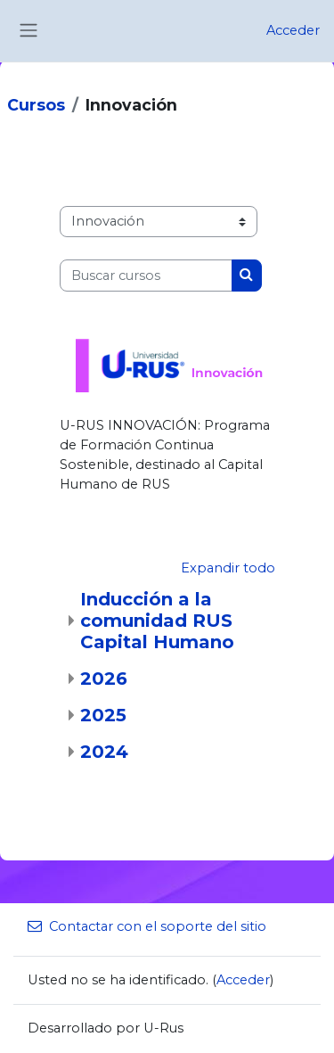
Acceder (293, 30)
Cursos (36, 104)
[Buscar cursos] (146, 275)
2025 (103, 715)
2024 (104, 751)
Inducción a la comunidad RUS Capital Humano (157, 620)
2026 (103, 678)
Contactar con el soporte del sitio (147, 926)
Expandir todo (228, 568)
